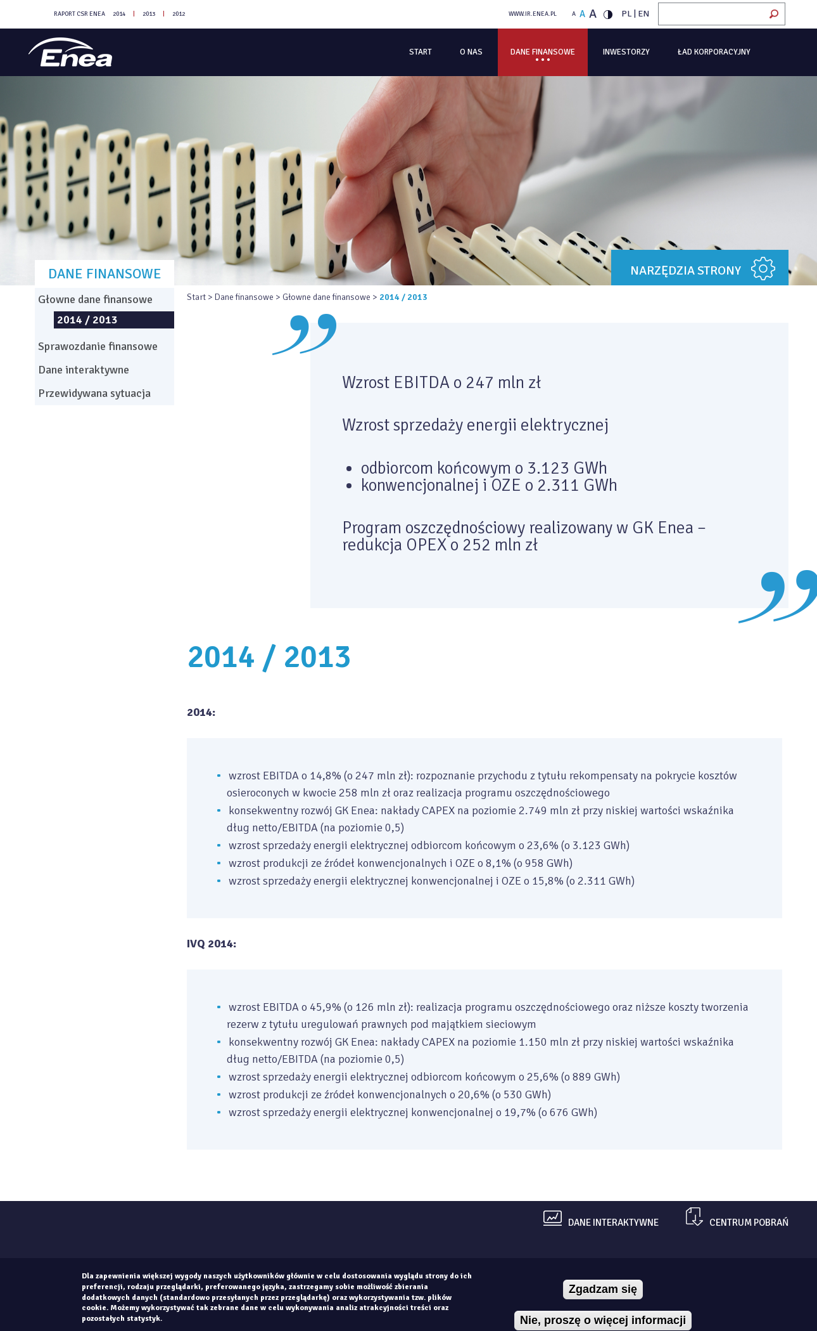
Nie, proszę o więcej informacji (603, 1320)
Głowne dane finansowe (326, 297)
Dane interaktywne (83, 370)
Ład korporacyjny (714, 52)
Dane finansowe (542, 52)
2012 (178, 14)
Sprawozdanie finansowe (98, 346)
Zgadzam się (603, 1289)
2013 (148, 14)
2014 (119, 14)
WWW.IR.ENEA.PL (533, 14)
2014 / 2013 (87, 320)
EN (643, 13)
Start (420, 52)
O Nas (471, 52)
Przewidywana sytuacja (94, 393)
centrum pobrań (748, 1223)
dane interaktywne (613, 1223)
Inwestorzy (626, 52)
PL (626, 13)
